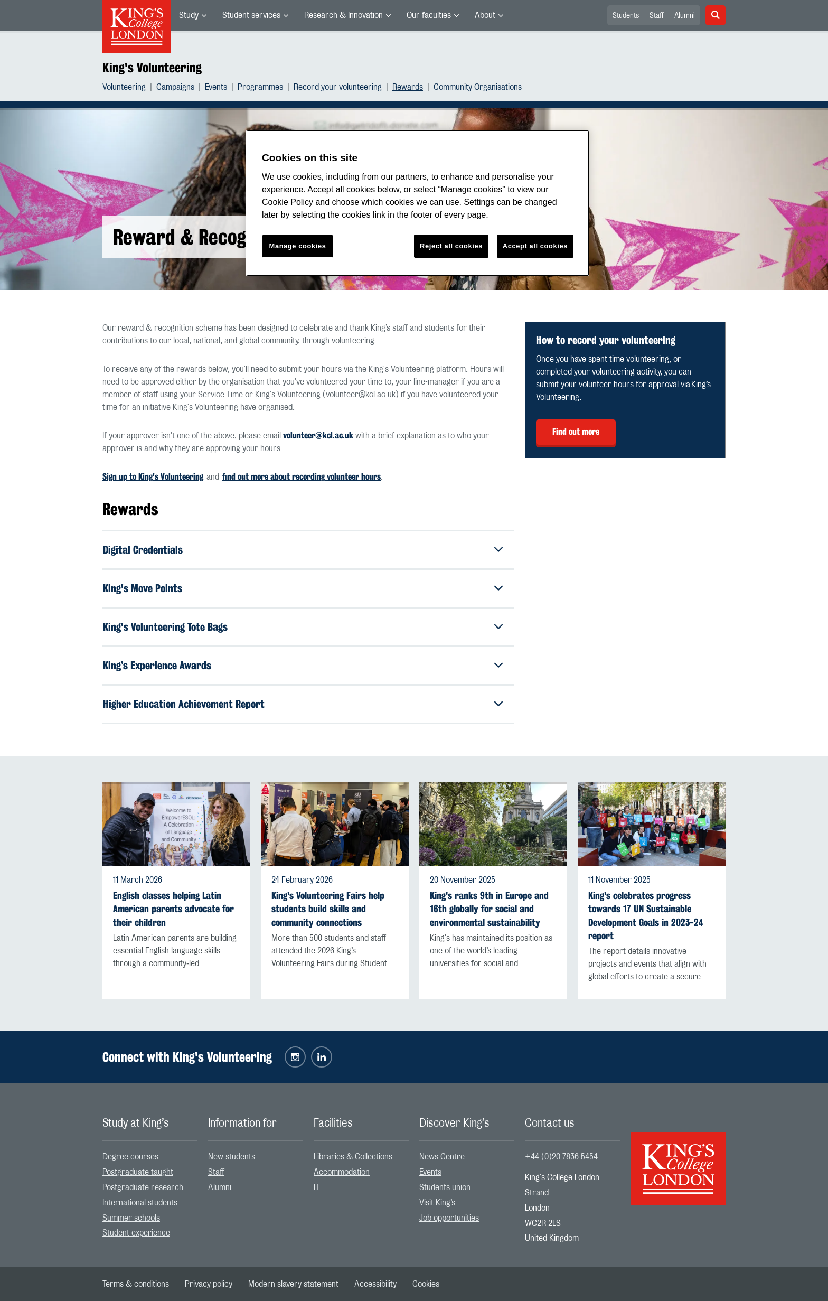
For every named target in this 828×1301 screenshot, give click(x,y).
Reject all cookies (451, 246)
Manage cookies (297, 246)
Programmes (260, 87)
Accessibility (375, 1284)
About (485, 15)
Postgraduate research (142, 1187)
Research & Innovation (343, 15)
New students (231, 1157)
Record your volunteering (338, 87)
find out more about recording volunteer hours (301, 477)
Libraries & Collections (353, 1157)
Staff (657, 16)
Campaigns (175, 87)
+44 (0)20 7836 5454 (561, 1157)
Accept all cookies (535, 246)
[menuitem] (192, 15)
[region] (417, 203)
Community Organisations (478, 87)
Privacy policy (208, 1284)
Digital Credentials (143, 549)
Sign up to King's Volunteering (152, 477)
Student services (251, 15)
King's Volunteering (152, 68)
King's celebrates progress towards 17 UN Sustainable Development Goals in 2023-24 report (645, 915)
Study (189, 15)
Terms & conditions (135, 1284)
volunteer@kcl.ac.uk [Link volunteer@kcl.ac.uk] (318, 435)
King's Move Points (142, 588)
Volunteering (124, 87)
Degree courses (130, 1157)
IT (316, 1187)
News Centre (442, 1157)
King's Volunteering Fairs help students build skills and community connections (327, 909)
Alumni (684, 16)
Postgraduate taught (137, 1172)
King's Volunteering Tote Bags (165, 626)
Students (626, 16)
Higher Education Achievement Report (184, 704)
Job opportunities (449, 1218)
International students (139, 1203)
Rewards (407, 87)
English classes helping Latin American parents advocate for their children (173, 909)
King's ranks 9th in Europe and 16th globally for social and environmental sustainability (489, 909)
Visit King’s (437, 1203)
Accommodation (342, 1172)
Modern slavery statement (293, 1284)
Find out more (575, 432)
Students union (445, 1187)
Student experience (136, 1233)
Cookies (425, 1284)
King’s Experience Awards (157, 665)
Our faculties (429, 15)
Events (216, 87)
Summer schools (131, 1218)
